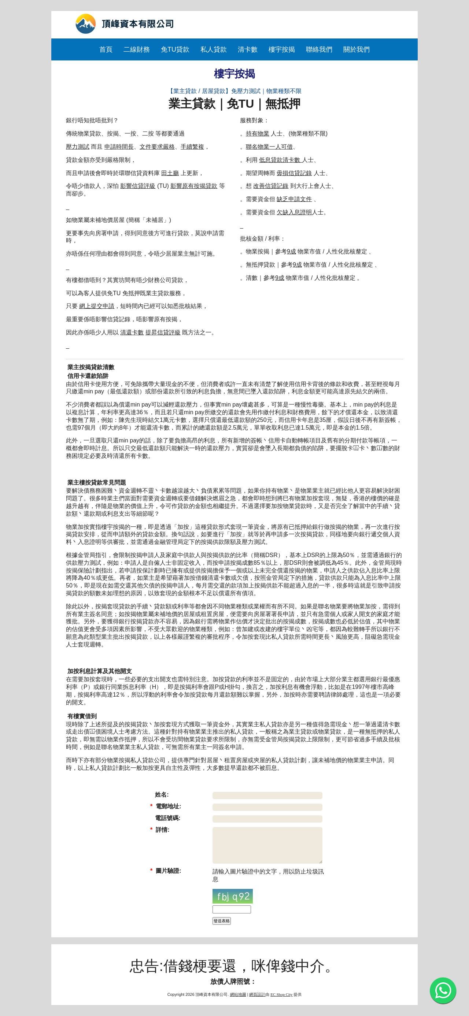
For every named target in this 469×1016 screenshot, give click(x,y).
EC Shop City (281, 994)
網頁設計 (257, 994)
